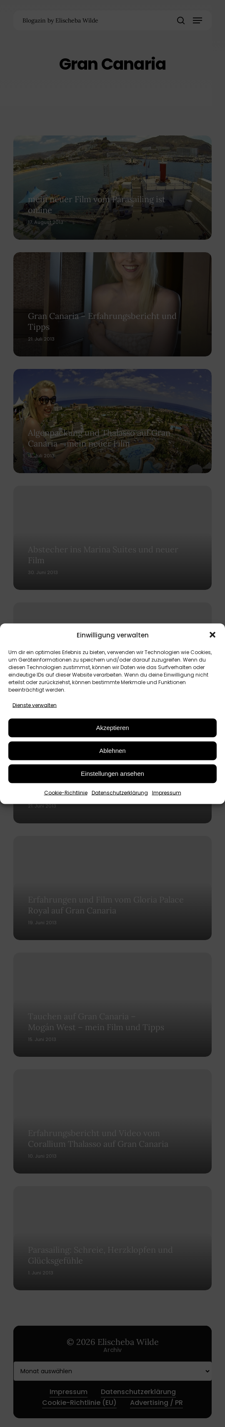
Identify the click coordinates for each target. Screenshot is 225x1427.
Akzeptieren (112, 727)
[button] (212, 635)
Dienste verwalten (34, 704)
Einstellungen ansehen (112, 773)
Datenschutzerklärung (120, 792)
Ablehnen (112, 750)
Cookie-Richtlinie (66, 792)
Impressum (166, 792)
